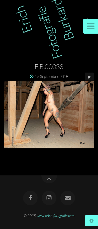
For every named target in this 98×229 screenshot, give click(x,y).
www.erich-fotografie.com (55, 215)
